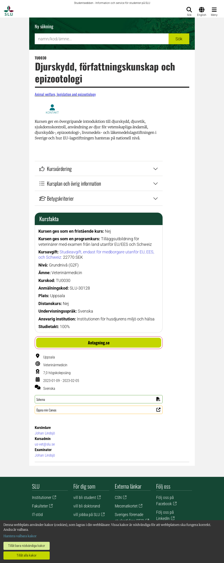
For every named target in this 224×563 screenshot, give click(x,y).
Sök (178, 38)
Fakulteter (40, 506)
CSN (118, 497)
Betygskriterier (98, 198)
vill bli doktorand (86, 506)
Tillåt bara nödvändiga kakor (26, 546)
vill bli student (84, 497)
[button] (99, 342)
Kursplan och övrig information (98, 183)
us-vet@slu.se (45, 444)
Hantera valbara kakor (20, 536)
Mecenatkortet (126, 506)
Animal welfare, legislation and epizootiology (65, 94)
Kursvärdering (98, 168)
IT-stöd (37, 514)
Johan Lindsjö (45, 433)
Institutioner (41, 497)
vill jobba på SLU (86, 514)
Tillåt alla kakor (27, 555)
